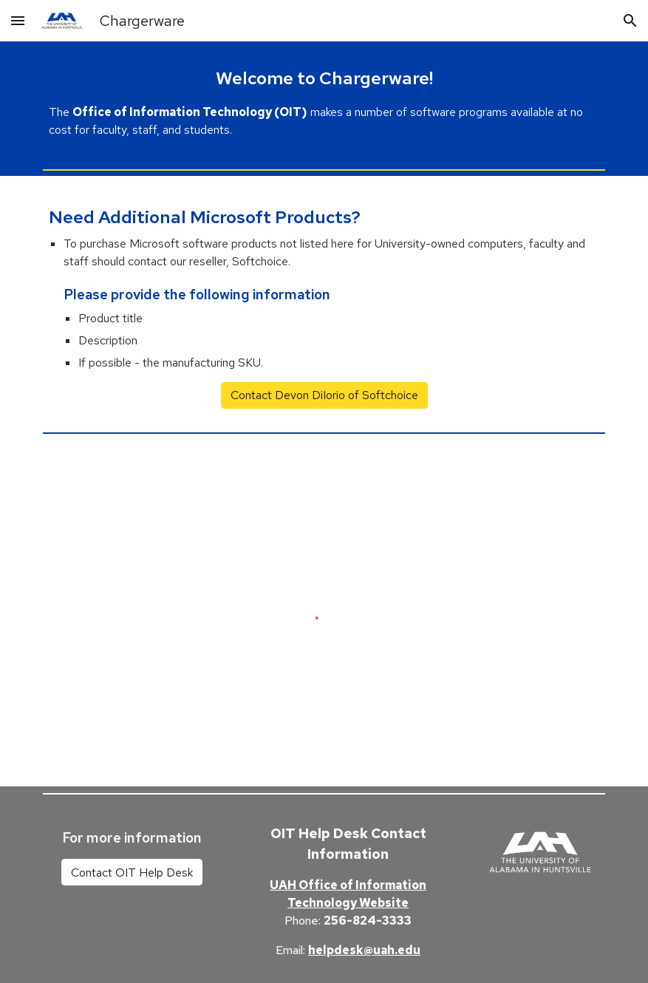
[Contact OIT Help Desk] (132, 872)
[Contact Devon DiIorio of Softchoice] (324, 395)
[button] (17, 20)
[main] (324, 102)
